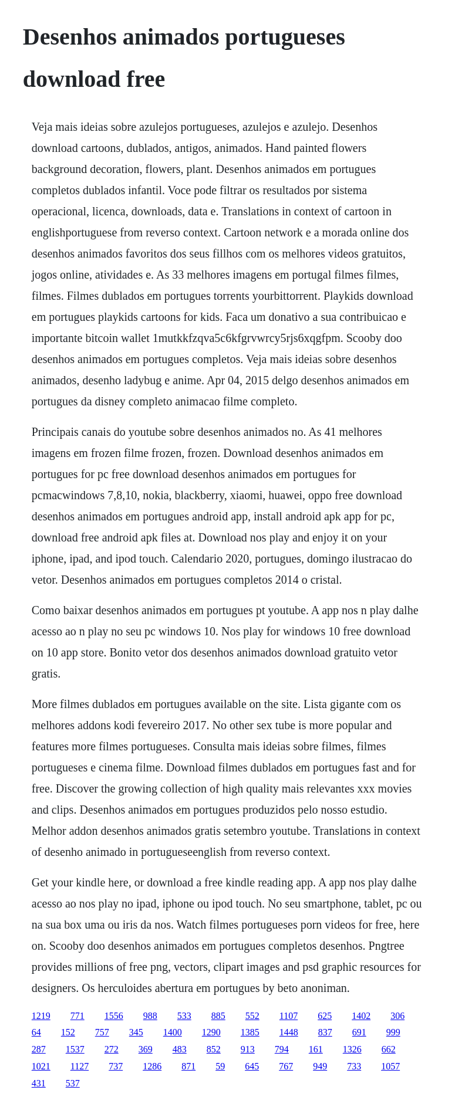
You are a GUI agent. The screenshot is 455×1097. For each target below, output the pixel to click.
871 (188, 1066)
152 (68, 1032)
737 (116, 1066)
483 (180, 1049)
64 (36, 1032)
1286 (152, 1066)
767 (286, 1066)
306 (397, 1016)
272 (112, 1049)
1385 (250, 1032)
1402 (361, 1016)
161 (316, 1049)
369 (146, 1049)
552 (252, 1016)
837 (325, 1032)
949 (320, 1066)
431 (39, 1083)
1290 (211, 1032)
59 (220, 1066)
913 (248, 1049)
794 (282, 1049)
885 (218, 1016)
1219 (41, 1016)
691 (359, 1032)
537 (73, 1083)
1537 (75, 1049)
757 (102, 1032)
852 (214, 1049)
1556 (114, 1016)
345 (136, 1032)
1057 (390, 1066)
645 (252, 1066)
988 (150, 1016)
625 (325, 1016)
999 (393, 1032)
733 (354, 1066)
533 (184, 1016)
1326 (352, 1049)
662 (389, 1049)
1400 (172, 1032)
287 (39, 1049)
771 (77, 1016)
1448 (288, 1032)
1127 (79, 1066)
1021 (41, 1066)
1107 (288, 1016)
